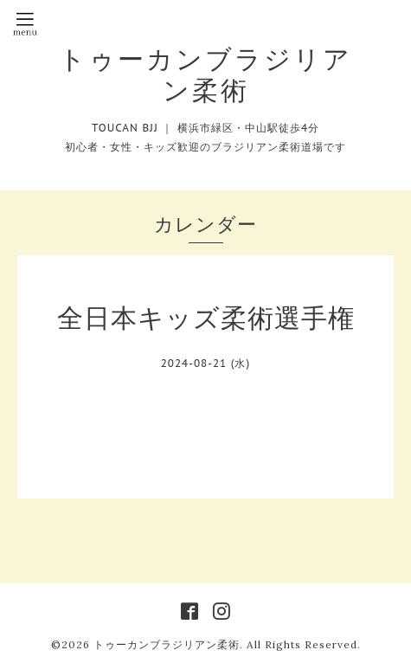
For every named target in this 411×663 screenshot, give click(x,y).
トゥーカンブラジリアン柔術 (205, 74)
